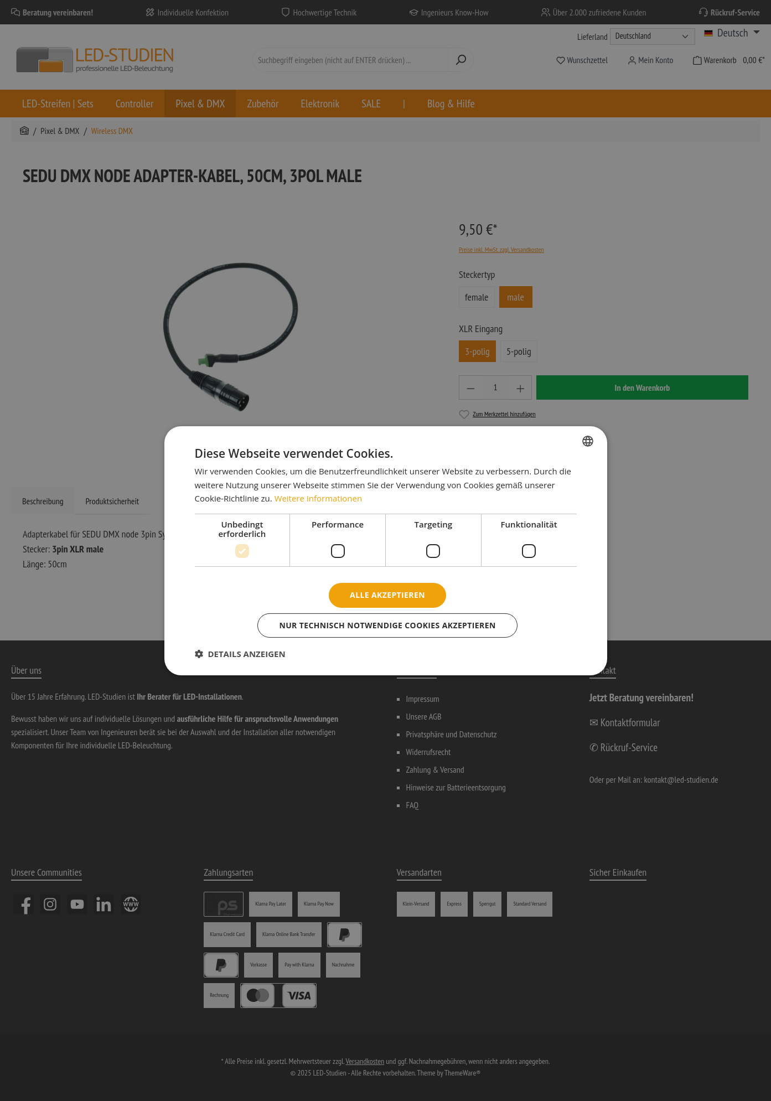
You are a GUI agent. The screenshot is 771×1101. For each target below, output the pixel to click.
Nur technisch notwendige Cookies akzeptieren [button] (387, 625)
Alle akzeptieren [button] (387, 595)
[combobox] (587, 440)
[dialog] (385, 550)
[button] (240, 654)
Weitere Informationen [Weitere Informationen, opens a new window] (319, 498)
